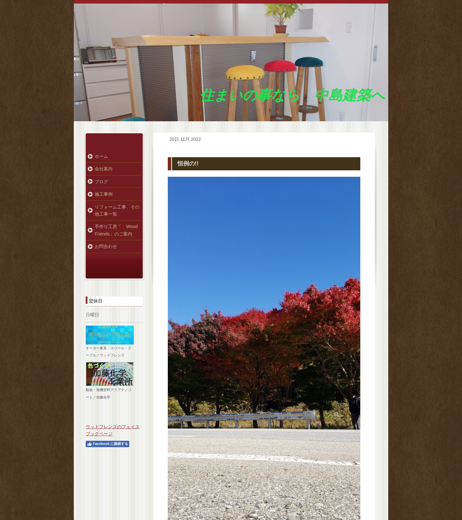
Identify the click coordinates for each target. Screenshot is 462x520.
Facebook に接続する (107, 444)
